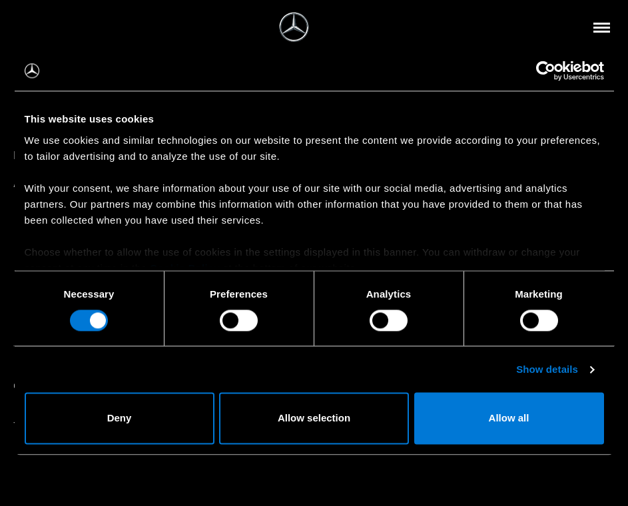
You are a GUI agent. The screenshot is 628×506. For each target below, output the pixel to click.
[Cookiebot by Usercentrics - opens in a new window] (545, 71)
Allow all (509, 418)
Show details (547, 369)
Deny (119, 418)
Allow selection (314, 418)
